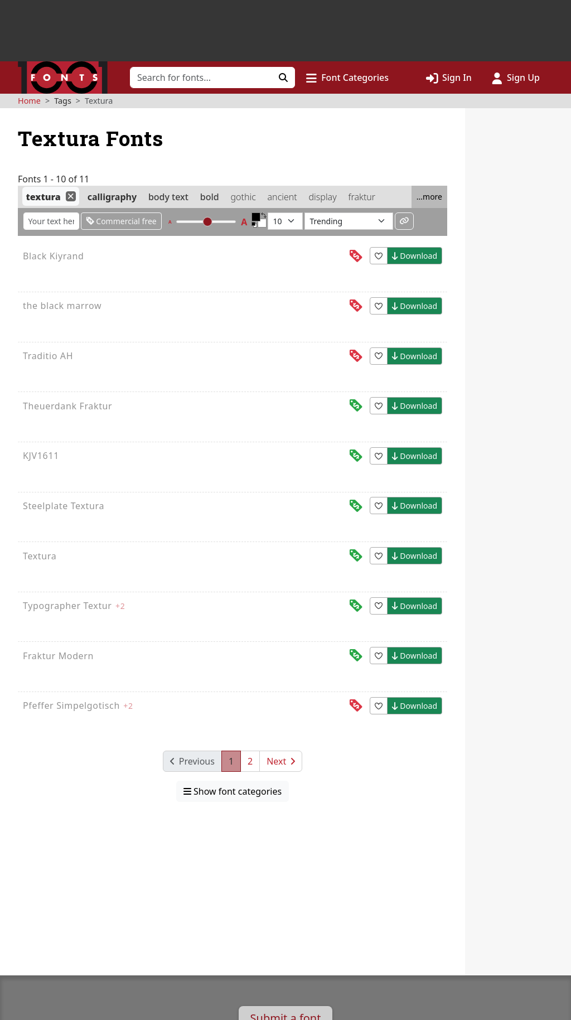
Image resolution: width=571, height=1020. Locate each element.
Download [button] (414, 255)
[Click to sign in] (448, 77)
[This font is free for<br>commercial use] (355, 406)
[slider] (207, 221)
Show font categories (232, 791)
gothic (242, 197)
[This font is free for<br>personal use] (355, 256)
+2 (120, 606)
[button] (347, 77)
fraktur (361, 197)
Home (29, 100)
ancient (282, 197)
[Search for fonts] (201, 77)
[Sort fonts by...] (348, 221)
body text (168, 197)
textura (43, 197)
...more (429, 196)
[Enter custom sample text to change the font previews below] (51, 221)
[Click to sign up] (515, 77)
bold (209, 197)
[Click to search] (283, 77)
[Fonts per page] (285, 221)
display (323, 197)
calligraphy (112, 197)
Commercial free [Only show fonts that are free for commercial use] (121, 221)
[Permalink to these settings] (404, 221)
